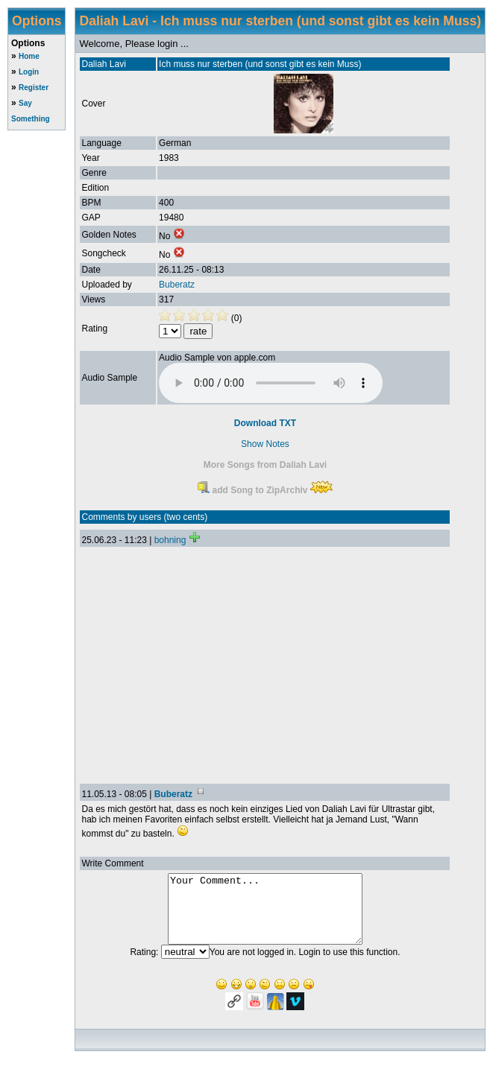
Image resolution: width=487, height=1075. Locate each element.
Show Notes (265, 444)
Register (33, 87)
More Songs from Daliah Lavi (265, 465)
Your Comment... (265, 915)
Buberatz (177, 284)
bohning (170, 540)
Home (29, 56)
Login (29, 72)
